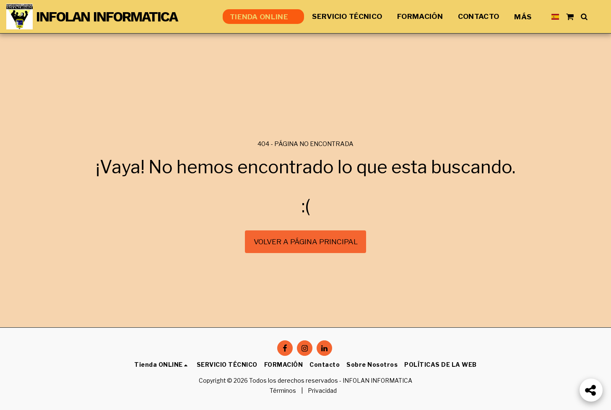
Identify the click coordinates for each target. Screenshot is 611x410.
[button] (570, 17)
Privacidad (322, 390)
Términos (283, 390)
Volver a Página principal (306, 241)
